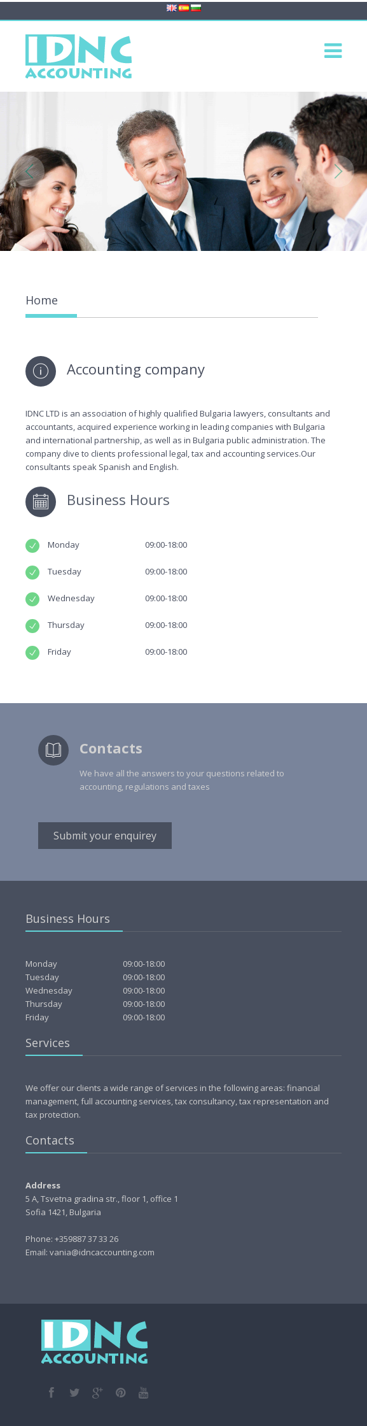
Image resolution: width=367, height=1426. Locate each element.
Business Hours (118, 499)
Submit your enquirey (104, 836)
